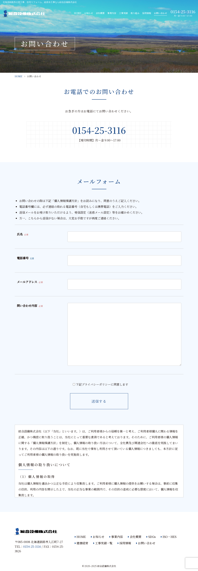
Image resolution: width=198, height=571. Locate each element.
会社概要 (100, 13)
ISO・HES (169, 537)
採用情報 (146, 13)
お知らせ (88, 13)
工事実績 (123, 13)
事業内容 (111, 13)
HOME (77, 13)
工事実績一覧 (104, 543)
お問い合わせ (160, 13)
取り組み (135, 13)
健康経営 (82, 543)
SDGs (152, 537)
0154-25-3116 (183, 11)
